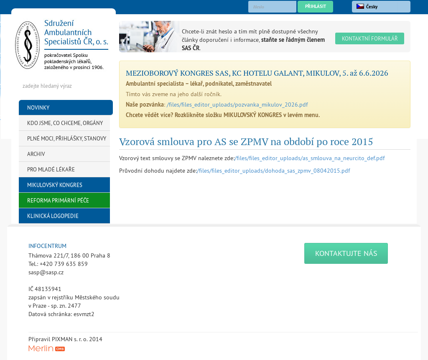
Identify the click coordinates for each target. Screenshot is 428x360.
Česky (367, 7)
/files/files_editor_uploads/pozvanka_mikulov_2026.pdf (237, 104)
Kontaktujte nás (346, 253)
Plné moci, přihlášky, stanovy (66, 138)
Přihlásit (315, 6)
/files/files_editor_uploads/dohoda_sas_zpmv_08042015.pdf (273, 170)
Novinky (38, 107)
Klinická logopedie (53, 215)
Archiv (36, 154)
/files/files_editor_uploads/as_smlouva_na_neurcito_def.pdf (309, 158)
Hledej (101, 85)
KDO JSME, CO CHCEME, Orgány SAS (65, 125)
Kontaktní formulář (370, 38)
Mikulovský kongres (54, 184)
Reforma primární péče (58, 200)
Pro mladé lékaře (51, 169)
